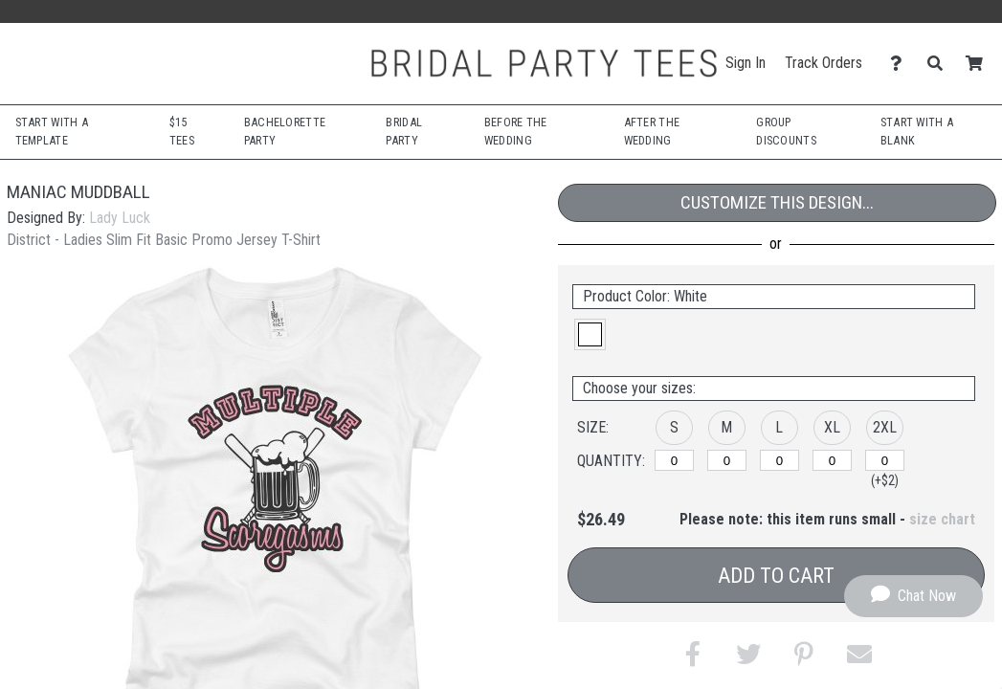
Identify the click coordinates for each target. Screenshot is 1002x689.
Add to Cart (776, 576)
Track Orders (823, 63)
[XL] (832, 460)
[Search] (940, 63)
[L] (779, 460)
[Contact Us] (901, 63)
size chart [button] (942, 519)
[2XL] (884, 460)
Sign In (745, 63)
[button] (590, 334)
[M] (726, 460)
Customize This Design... (777, 202)
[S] (674, 460)
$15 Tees (181, 131)
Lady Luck (119, 218)
